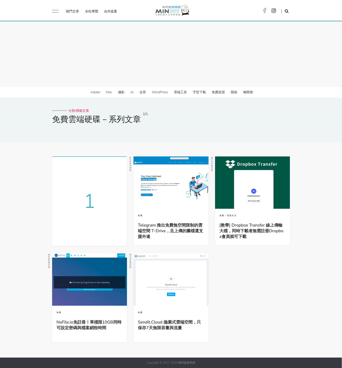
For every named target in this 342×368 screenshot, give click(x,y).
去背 (142, 92)
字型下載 (199, 92)
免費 (140, 215)
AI (132, 92)
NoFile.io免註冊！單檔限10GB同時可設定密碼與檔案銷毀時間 (88, 325)
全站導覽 (91, 11)
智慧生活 (232, 215)
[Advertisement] (171, 54)
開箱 (234, 92)
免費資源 (218, 92)
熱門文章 (72, 11)
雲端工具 (180, 92)
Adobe (95, 92)
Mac (109, 92)
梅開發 (248, 92)
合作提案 (110, 11)
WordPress (160, 92)
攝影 (121, 92)
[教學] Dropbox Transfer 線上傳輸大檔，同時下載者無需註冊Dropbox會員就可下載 (251, 230)
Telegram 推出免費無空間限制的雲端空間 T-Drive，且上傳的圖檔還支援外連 (170, 230)
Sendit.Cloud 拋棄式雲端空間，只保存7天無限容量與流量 (169, 325)
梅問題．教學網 (172, 11)
